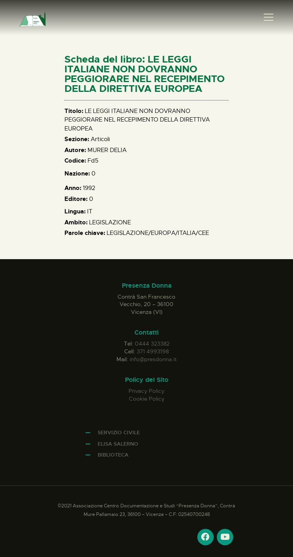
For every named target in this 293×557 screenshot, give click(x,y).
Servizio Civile (119, 432)
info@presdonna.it (153, 359)
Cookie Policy (146, 398)
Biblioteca (113, 454)
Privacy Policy (146, 390)
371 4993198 (153, 351)
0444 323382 (152, 343)
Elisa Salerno (118, 444)
